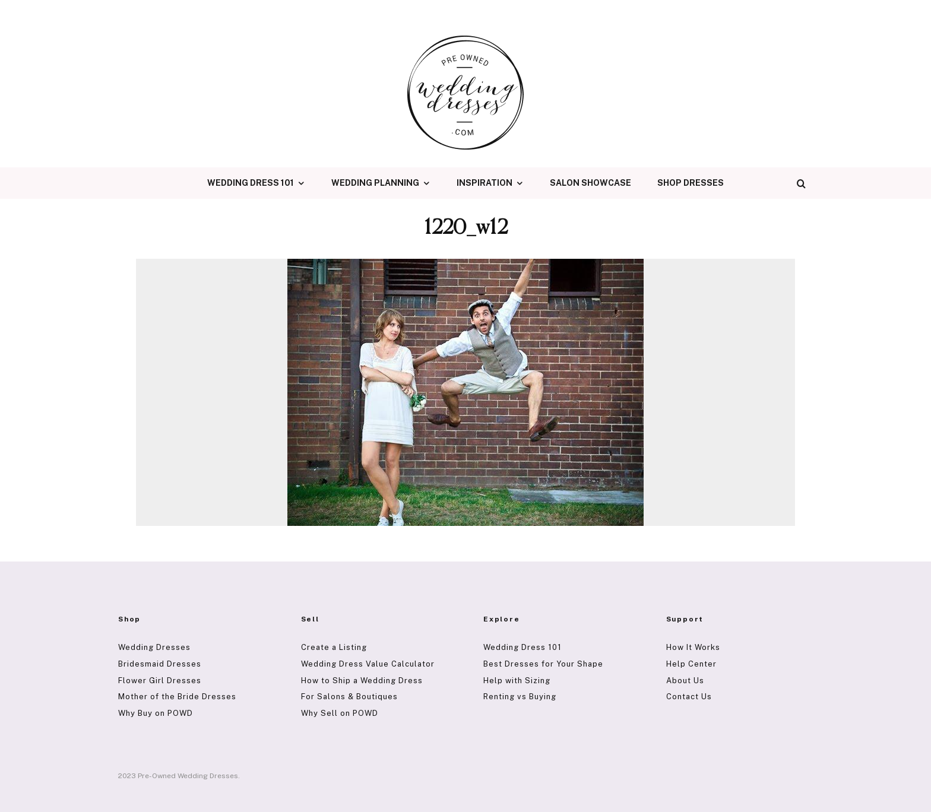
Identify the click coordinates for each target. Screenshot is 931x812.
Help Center (691, 663)
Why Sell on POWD (339, 713)
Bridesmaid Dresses (159, 663)
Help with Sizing (516, 680)
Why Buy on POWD (155, 713)
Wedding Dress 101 (250, 183)
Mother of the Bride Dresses (177, 696)
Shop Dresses (690, 183)
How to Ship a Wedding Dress (362, 680)
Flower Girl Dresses (159, 680)
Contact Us (689, 696)
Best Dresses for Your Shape (543, 663)
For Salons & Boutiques (349, 696)
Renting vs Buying (519, 696)
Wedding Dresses (154, 647)
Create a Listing (334, 647)
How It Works (693, 647)
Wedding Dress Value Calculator (368, 663)
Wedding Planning (375, 183)
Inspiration (484, 183)
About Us (685, 680)
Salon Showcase (590, 183)
